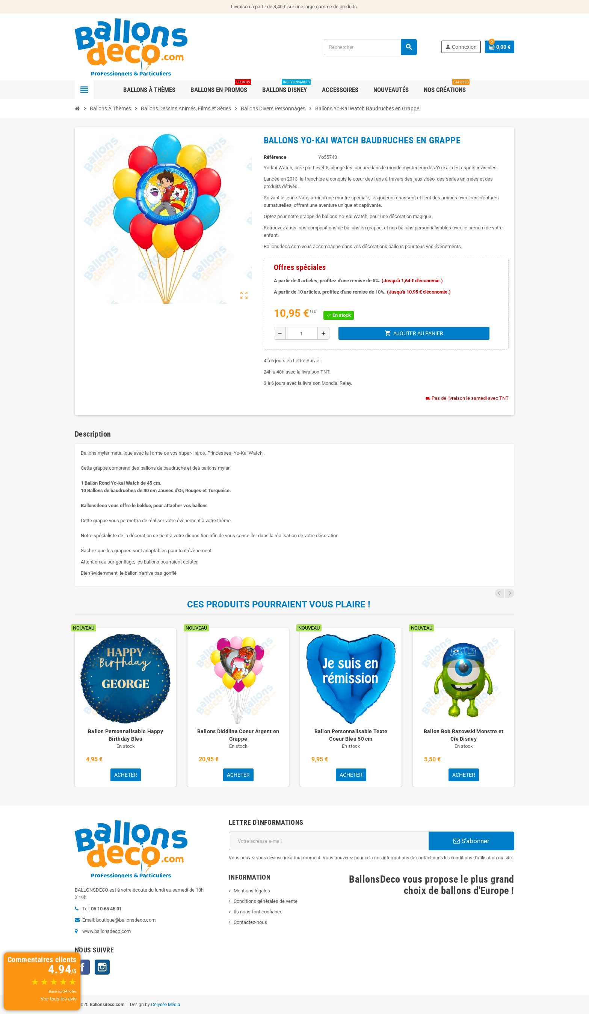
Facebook (82, 967)
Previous (499, 593)
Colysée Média (165, 1004)
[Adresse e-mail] (329, 841)
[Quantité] (301, 333)
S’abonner (471, 841)
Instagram (102, 967)
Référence (275, 157)
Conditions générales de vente (266, 901)
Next (509, 593)
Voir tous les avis (59, 999)
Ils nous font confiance (258, 912)
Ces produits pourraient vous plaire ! (278, 604)
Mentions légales (252, 890)
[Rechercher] (370, 47)
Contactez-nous (250, 922)
